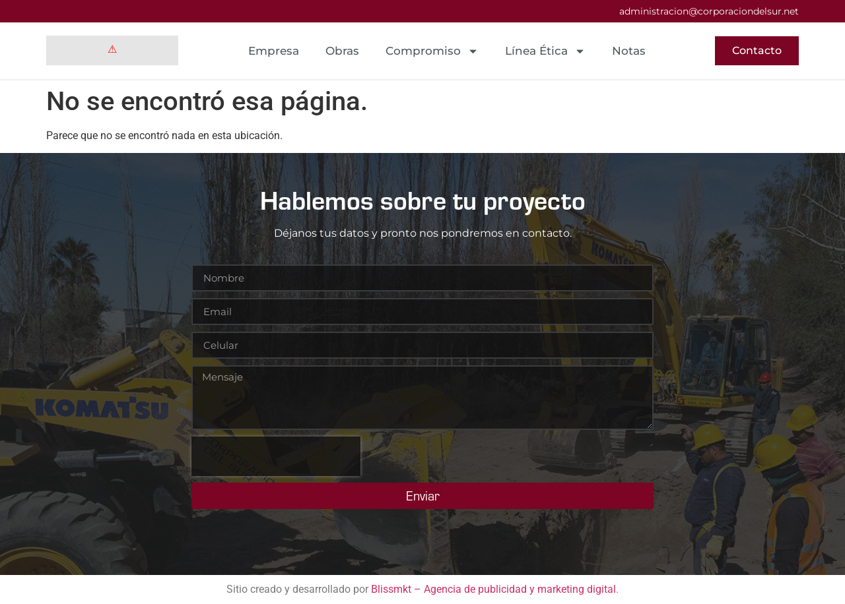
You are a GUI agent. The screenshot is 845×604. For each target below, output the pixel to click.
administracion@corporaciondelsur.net (709, 11)
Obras (342, 50)
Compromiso (432, 51)
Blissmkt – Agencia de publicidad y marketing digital (493, 589)
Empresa (273, 50)
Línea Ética (545, 51)
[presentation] (275, 456)
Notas (629, 50)
